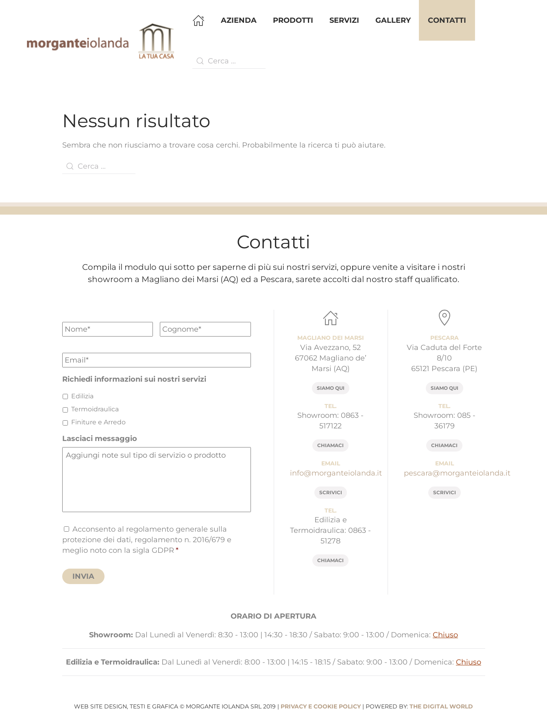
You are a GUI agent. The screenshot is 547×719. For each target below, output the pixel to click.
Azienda (239, 20)
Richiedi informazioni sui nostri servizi (134, 379)
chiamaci (330, 445)
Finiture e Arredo (98, 422)
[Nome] (107, 329)
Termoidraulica (95, 409)
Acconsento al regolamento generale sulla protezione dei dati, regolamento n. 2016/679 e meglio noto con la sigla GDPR (146, 540)
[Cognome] (205, 329)
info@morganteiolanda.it (336, 473)
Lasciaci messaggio (99, 438)
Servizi (344, 20)
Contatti (447, 20)
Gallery (393, 20)
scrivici (330, 492)
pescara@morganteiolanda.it (457, 473)
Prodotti (293, 20)
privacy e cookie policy (321, 706)
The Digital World (441, 706)
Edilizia (82, 396)
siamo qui (330, 388)
